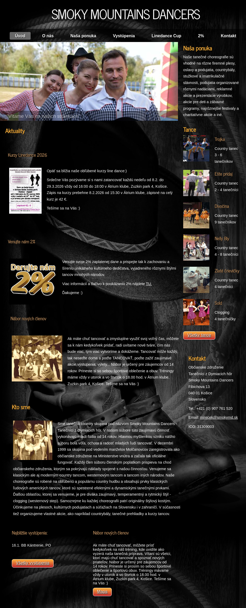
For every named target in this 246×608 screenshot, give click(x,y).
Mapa (102, 591)
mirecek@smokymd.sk (219, 417)
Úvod (20, 36)
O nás (48, 36)
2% (201, 36)
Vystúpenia (124, 36)
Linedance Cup (166, 36)
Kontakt (228, 36)
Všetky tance (199, 335)
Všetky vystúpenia (32, 563)
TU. (149, 284)
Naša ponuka (83, 36)
